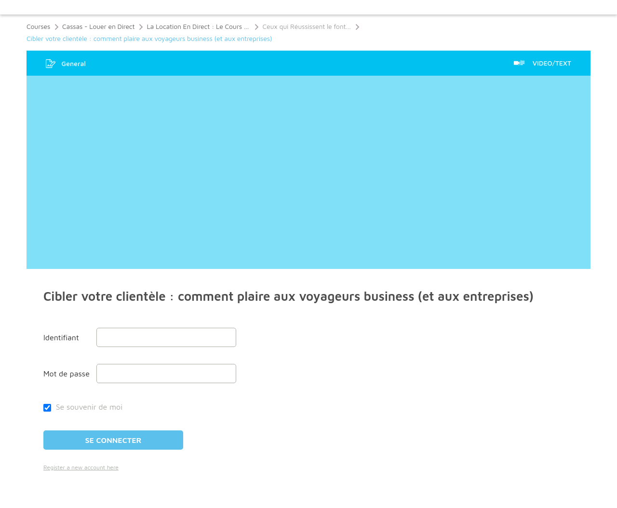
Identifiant (61, 337)
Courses (38, 26)
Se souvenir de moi (82, 406)
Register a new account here (81, 467)
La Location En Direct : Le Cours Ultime (198, 26)
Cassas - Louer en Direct (98, 26)
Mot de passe (66, 373)
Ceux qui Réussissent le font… (306, 26)
